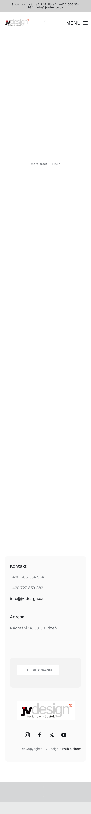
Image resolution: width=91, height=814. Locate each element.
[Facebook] (39, 735)
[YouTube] (63, 735)
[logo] (16, 20)
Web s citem (71, 749)
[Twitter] (51, 735)
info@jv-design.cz (49, 7)
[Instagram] (27, 735)
